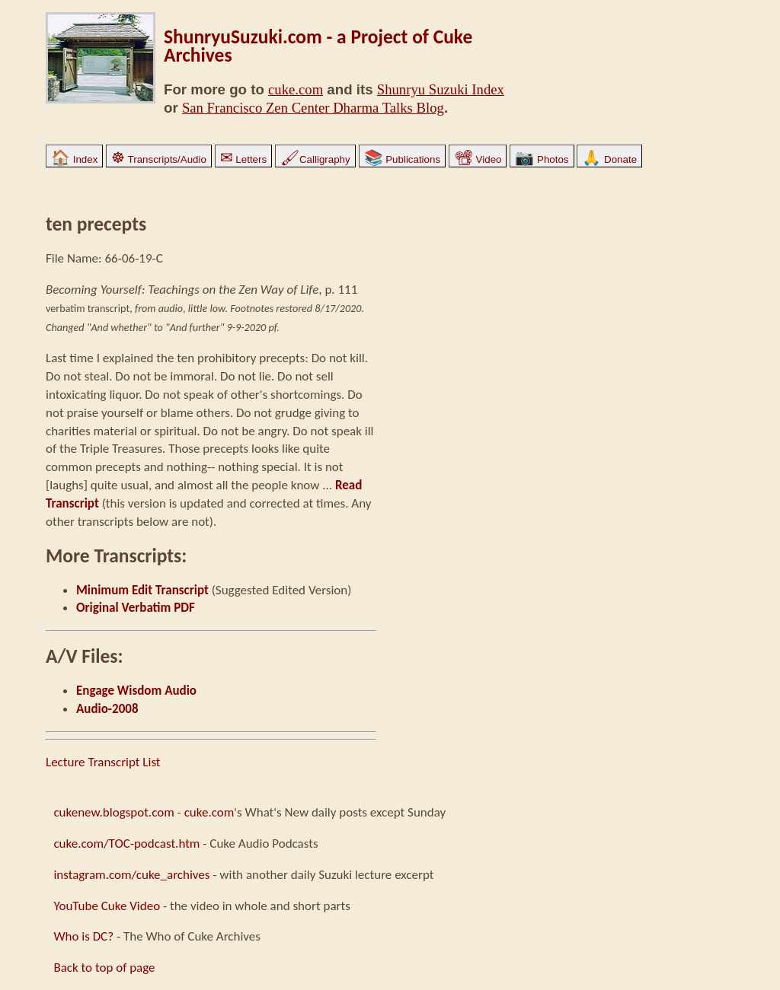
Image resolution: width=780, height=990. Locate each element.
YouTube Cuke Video (106, 906)
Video (478, 159)
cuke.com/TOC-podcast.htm (126, 844)
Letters (243, 159)
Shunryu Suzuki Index (440, 89)
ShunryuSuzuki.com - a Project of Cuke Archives (318, 46)
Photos (541, 159)
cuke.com (295, 89)
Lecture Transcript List (103, 762)
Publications (402, 159)
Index (74, 159)
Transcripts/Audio (158, 159)
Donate (609, 159)
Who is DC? (83, 936)
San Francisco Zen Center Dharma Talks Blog (313, 108)
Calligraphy (315, 159)
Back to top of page (104, 968)
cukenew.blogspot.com (113, 812)
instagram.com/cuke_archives (131, 875)
